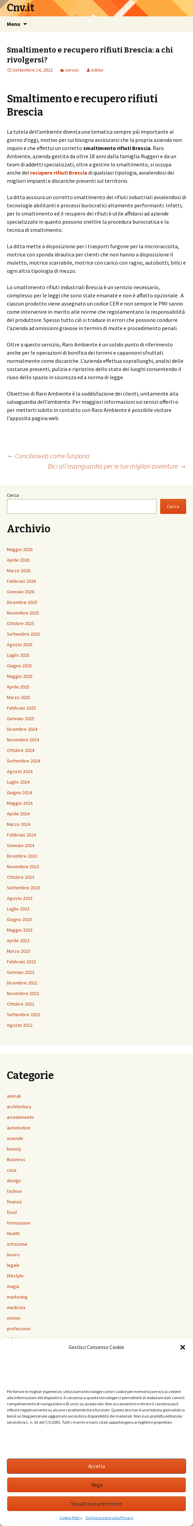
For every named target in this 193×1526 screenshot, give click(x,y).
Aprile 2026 (18, 560)
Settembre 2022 (23, 1014)
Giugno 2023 (19, 919)
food (12, 1212)
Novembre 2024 (23, 740)
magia (13, 1286)
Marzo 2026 (18, 570)
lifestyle (15, 1276)
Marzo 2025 (18, 697)
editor (97, 70)
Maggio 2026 (20, 549)
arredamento (20, 1117)
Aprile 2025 (18, 687)
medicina (16, 1307)
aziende (15, 1138)
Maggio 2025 (20, 676)
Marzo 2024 (18, 824)
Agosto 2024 (20, 771)
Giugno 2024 (19, 792)
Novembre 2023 (23, 866)
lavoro (13, 1254)
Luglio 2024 (18, 782)
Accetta (96, 1466)
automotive (18, 1128)
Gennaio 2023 (20, 972)
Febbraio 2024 (21, 835)
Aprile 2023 (18, 940)
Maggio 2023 (20, 930)
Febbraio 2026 (21, 581)
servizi (72, 70)
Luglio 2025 (18, 655)
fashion (14, 1191)
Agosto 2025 (20, 644)
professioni (18, 1328)
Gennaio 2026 (20, 592)
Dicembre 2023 (22, 856)
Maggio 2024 (20, 803)
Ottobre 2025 (20, 623)
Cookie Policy (71, 1517)
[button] (182, 1347)
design (14, 1180)
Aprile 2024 (18, 814)
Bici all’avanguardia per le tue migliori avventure (117, 466)
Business (16, 1159)
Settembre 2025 (23, 634)
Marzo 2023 (18, 951)
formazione (18, 1223)
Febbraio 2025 (21, 708)
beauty (14, 1149)
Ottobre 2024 (20, 750)
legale (13, 1265)
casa (11, 1170)
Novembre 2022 (23, 993)
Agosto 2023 (20, 898)
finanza (14, 1202)
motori (14, 1318)
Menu (13, 23)
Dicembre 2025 (22, 602)
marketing (17, 1297)
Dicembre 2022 (22, 983)
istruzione (17, 1244)
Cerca (13, 495)
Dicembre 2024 (22, 729)
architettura (19, 1106)
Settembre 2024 (23, 761)
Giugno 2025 (19, 666)
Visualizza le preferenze (96, 1503)
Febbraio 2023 (21, 962)
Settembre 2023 (23, 888)
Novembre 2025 (23, 613)
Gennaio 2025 (20, 718)
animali (14, 1096)
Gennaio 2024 (20, 845)
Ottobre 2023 (20, 877)
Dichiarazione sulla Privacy (109, 1517)
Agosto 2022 (20, 1025)
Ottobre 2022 (20, 1004)
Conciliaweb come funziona (48, 455)
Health (13, 1233)
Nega (96, 1485)
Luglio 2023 (18, 909)
